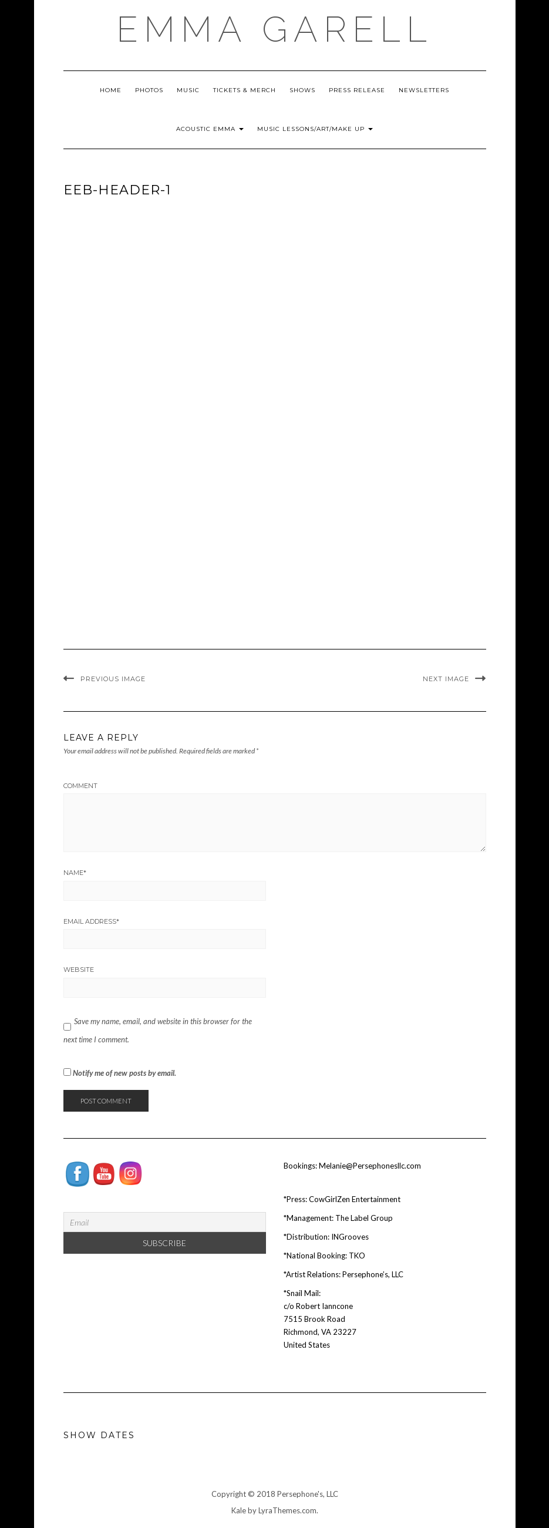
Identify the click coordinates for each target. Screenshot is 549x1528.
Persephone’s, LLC (372, 1274)
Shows (302, 90)
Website (78, 969)
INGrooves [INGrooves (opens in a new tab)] (350, 1236)
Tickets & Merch (244, 90)
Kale (238, 1510)
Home (111, 90)
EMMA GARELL (274, 29)
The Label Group (364, 1218)
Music (188, 90)
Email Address (91, 921)
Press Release (357, 90)
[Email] (164, 1222)
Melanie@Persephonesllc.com (370, 1165)
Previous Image (113, 679)
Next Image (446, 679)
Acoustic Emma (210, 129)
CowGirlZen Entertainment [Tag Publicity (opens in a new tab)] (354, 1199)
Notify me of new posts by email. (124, 1073)
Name (74, 873)
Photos (149, 90)
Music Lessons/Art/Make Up (315, 129)
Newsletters (424, 90)
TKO (357, 1255)
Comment (80, 786)
